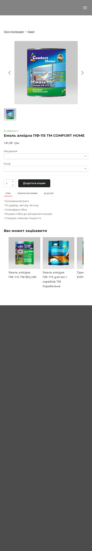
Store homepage (14, 31)
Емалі (31, 31)
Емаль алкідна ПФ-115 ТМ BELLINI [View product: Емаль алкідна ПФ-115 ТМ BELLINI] (22, 274)
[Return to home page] (21, 7)
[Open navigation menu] (85, 8)
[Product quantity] (9, 183)
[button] (13, 181)
